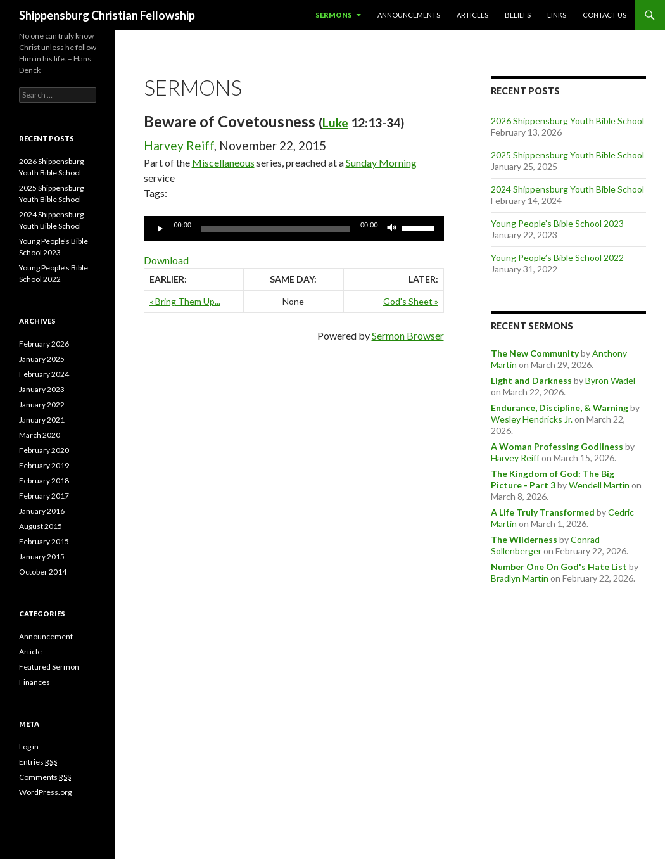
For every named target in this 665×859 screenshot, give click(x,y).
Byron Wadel (610, 380)
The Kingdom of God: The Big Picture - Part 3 (552, 479)
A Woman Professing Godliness (557, 446)
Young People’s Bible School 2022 (557, 257)
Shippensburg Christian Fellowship (107, 15)
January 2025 (42, 359)
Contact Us (604, 15)
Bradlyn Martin (519, 578)
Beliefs (518, 15)
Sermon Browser (408, 335)
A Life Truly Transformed (543, 512)
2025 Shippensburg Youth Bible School (567, 155)
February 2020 (44, 450)
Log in (29, 746)
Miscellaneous (223, 162)
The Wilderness (524, 539)
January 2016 (42, 511)
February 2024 (44, 374)
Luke (335, 122)
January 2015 (42, 556)
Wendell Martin (599, 485)
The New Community (535, 353)
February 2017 (44, 495)
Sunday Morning (381, 162)
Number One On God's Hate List (559, 566)
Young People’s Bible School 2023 (557, 223)
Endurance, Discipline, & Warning (559, 407)
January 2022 (42, 404)
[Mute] (392, 228)
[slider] (275, 229)
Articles (472, 15)
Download (166, 260)
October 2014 (42, 571)
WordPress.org (45, 792)
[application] (294, 228)
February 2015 (44, 541)
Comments (45, 777)
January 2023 (42, 389)
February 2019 (44, 465)
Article (30, 651)
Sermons (333, 15)
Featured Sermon (49, 666)
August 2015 (40, 526)
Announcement (46, 636)
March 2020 (39, 435)
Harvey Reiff (179, 145)
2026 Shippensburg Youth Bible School (567, 120)
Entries (38, 762)
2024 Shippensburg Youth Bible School (567, 189)
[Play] (160, 228)
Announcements (408, 15)
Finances (34, 682)
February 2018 (44, 480)
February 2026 (44, 343)
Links (556, 15)
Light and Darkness (531, 380)
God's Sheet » (410, 301)
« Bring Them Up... (184, 301)
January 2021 (42, 419)
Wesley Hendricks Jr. (532, 419)
